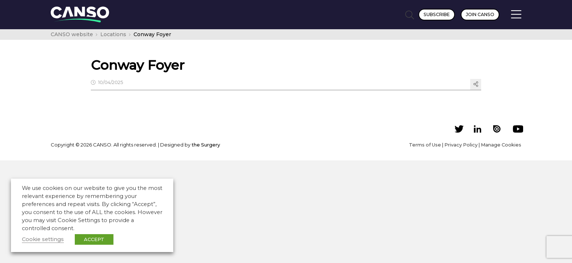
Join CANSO (480, 14)
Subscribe (437, 14)
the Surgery (206, 145)
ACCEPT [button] (94, 239)
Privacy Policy (461, 145)
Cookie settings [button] (43, 239)
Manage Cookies (501, 145)
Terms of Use (425, 145)
